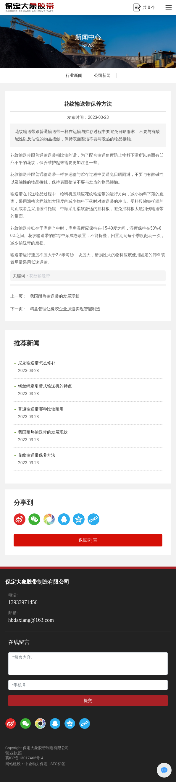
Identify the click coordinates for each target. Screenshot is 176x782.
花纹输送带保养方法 (36, 455)
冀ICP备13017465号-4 (24, 758)
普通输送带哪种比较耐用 (41, 409)
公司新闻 (102, 75)
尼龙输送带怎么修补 (36, 363)
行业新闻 (74, 75)
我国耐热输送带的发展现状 (55, 296)
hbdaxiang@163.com (31, 620)
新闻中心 (88, 37)
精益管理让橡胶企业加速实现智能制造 (65, 308)
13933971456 (23, 602)
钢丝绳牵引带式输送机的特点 (45, 386)
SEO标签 (57, 764)
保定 (44, 764)
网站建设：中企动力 (22, 764)
